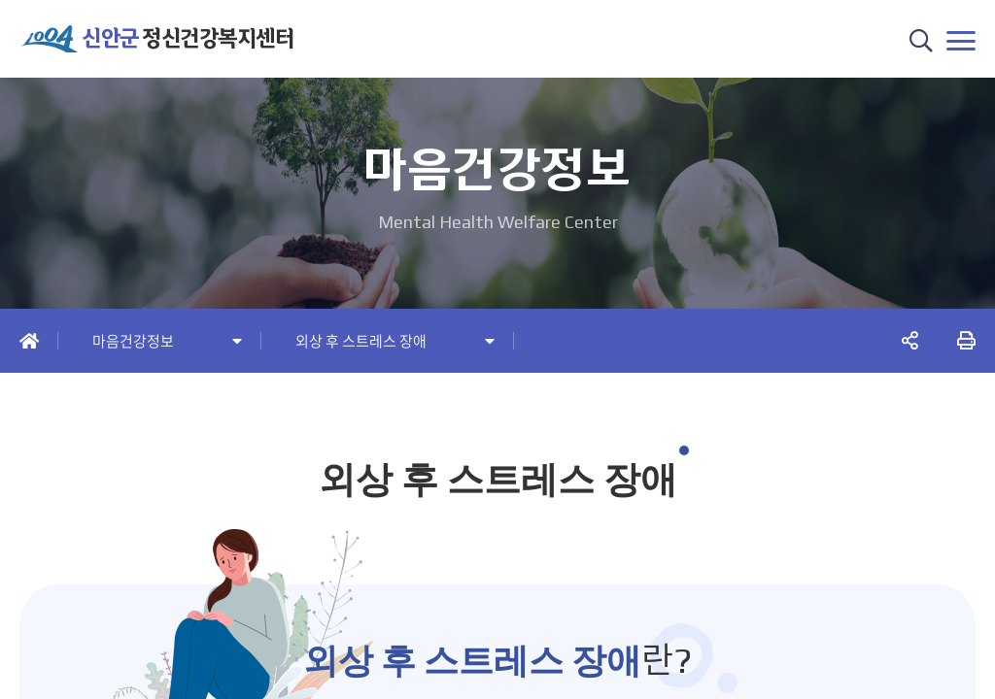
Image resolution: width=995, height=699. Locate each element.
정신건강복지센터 (187, 38)
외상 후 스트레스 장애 (361, 341)
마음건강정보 (133, 341)
